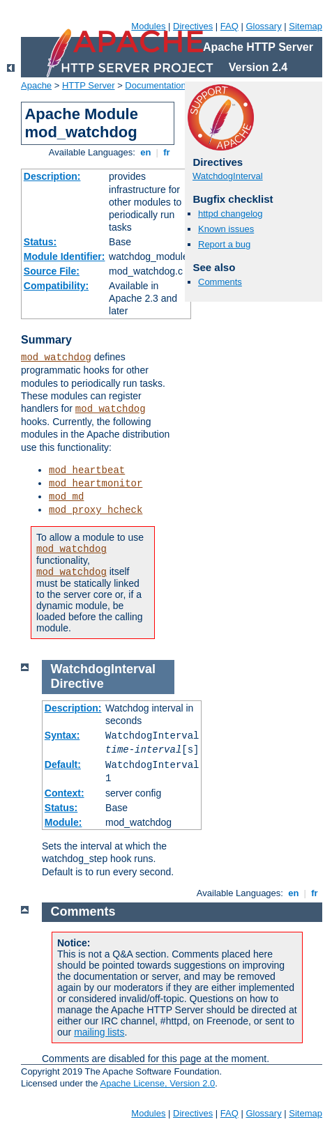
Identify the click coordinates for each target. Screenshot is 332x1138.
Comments (220, 282)
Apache (36, 85)
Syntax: (62, 735)
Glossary (263, 26)
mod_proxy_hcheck (95, 510)
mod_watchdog (56, 357)
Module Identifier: (64, 256)
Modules (148, 26)
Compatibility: (56, 285)
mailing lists (99, 1032)
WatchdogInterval (228, 176)
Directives (193, 26)
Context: (64, 793)
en (145, 152)
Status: (40, 241)
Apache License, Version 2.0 (157, 1083)
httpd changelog (230, 213)
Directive (77, 684)
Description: (52, 176)
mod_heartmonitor (95, 483)
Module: (63, 822)
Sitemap (305, 26)
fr (167, 152)
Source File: (52, 271)
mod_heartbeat (87, 470)
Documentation (155, 85)
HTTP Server (88, 85)
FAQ (229, 26)
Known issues (226, 229)
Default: (63, 764)
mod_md (66, 496)
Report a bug (224, 244)
